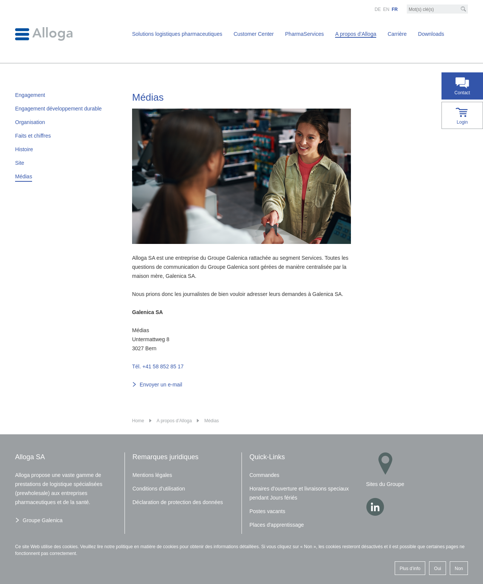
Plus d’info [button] (410, 568)
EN (386, 9)
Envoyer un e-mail (161, 385)
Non (459, 568)
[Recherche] (463, 9)
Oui (437, 568)
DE (378, 9)
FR (395, 9)
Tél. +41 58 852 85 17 (158, 366)
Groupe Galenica (43, 520)
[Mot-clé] (437, 9)
